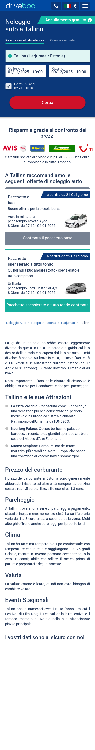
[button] (56, 6)
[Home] (20, 5)
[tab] (24, 39)
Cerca (47, 102)
